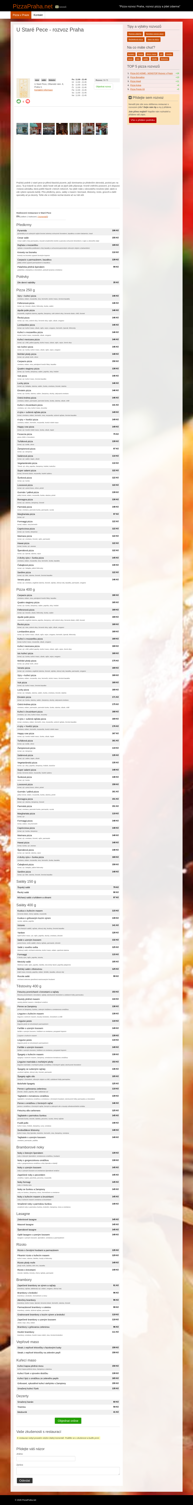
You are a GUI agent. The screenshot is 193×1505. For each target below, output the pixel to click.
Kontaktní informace (43, 90)
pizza (37, 80)
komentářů (42, 217)
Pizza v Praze (21, 15)
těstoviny (52, 80)
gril (161, 54)
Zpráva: (19, 1465)
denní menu (151, 54)
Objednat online (68, 1420)
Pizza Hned (135, 81)
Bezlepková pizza (136, 39)
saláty (44, 80)
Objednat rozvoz (103, 86)
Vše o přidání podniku (143, 120)
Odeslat (24, 1480)
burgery (131, 54)
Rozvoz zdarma (135, 34)
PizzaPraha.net (33, 6)
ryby (138, 59)
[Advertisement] (68, 54)
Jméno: (19, 1454)
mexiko (169, 54)
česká (140, 54)
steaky (154, 59)
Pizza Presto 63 (137, 89)
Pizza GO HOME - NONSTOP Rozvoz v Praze (151, 73)
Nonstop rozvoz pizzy (155, 34)
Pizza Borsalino (137, 77)
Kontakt (38, 15)
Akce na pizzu (153, 39)
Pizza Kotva (135, 85)
